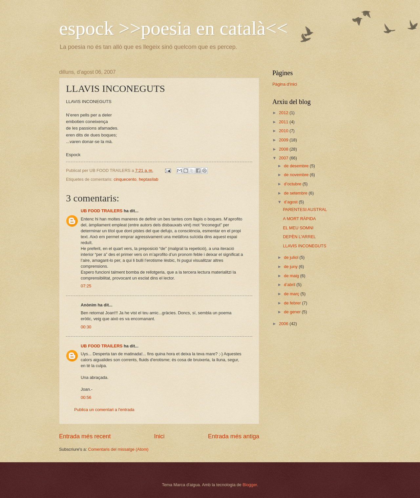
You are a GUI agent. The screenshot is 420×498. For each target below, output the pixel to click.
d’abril (290, 284)
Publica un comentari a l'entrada (104, 409)
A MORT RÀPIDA (299, 218)
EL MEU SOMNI (298, 227)
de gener (293, 311)
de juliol (291, 257)
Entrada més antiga (233, 436)
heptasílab (148, 179)
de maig (292, 275)
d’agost (291, 201)
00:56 (86, 397)
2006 (284, 323)
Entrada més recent (85, 436)
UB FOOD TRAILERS (101, 210)
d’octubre (293, 183)
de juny (291, 266)
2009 (284, 139)
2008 (284, 149)
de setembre (296, 193)
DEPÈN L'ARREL (299, 236)
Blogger (249, 484)
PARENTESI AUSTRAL (305, 209)
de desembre (297, 165)
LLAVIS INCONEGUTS (304, 245)
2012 (284, 112)
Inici (159, 436)
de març (292, 293)
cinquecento (125, 179)
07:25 (86, 285)
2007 (284, 158)
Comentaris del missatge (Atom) (118, 449)
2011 (284, 121)
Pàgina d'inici (284, 84)
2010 (284, 130)
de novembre (297, 174)
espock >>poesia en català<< (173, 28)
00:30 (86, 326)
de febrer (293, 303)
